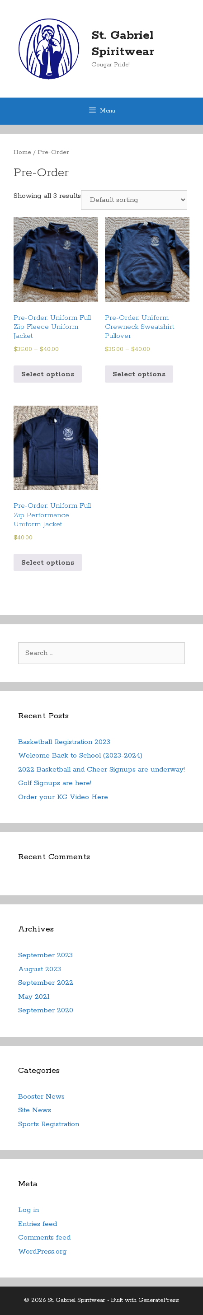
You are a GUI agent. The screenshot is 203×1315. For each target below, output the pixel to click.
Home (22, 152)
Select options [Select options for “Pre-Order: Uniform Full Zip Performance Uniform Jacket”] (47, 562)
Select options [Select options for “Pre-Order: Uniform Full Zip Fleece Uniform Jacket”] (47, 374)
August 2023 (39, 969)
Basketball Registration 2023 (64, 742)
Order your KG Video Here (63, 797)
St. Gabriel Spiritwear (122, 44)
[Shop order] (134, 200)
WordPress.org (42, 1251)
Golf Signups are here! (54, 783)
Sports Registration (48, 1124)
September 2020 (45, 1010)
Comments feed (44, 1237)
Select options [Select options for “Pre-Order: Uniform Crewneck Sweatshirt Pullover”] (139, 374)
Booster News (41, 1096)
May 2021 (34, 996)
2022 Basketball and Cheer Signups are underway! (101, 769)
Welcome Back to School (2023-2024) (80, 755)
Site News (34, 1110)
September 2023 (45, 955)
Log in (28, 1210)
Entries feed (37, 1224)
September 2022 (45, 982)
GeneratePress (158, 1300)
